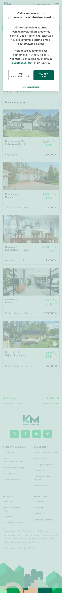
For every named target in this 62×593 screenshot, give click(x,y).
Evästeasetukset (22, 62)
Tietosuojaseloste (30, 87)
